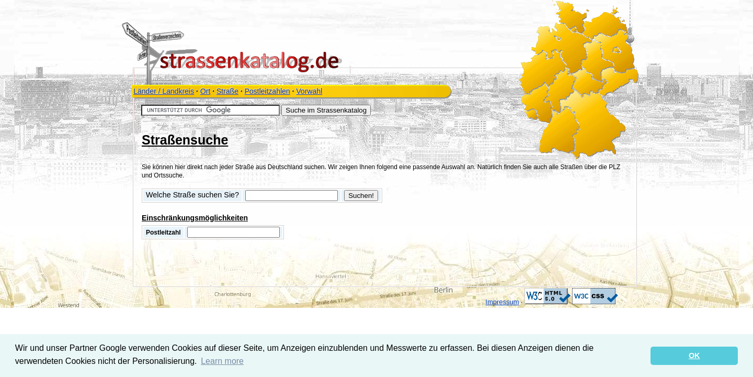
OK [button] (694, 355)
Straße (227, 91)
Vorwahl (309, 91)
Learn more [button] (222, 361)
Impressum (502, 302)
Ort (205, 91)
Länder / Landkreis (163, 91)
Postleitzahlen (267, 91)
